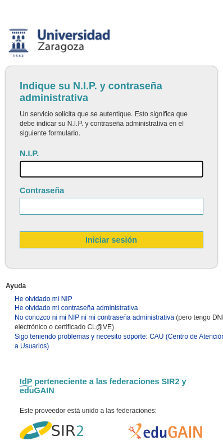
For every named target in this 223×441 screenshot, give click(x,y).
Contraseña (42, 190)
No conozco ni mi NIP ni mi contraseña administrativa (94, 317)
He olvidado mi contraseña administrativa (76, 308)
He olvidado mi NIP (43, 299)
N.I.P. (29, 153)
